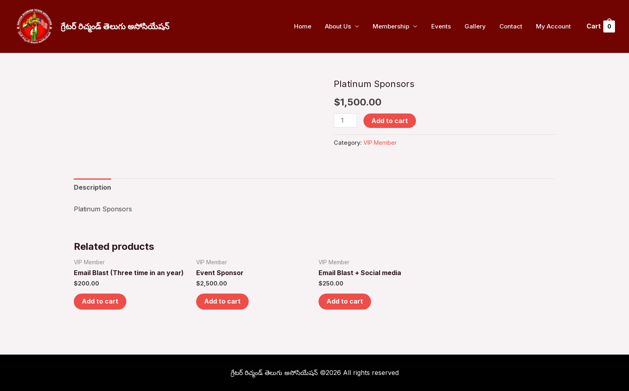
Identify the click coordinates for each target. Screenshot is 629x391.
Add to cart (389, 121)
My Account (554, 26)
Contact (513, 26)
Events (447, 26)
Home (313, 26)
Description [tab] (92, 187)
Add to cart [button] (100, 302)
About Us (347, 26)
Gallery (479, 26)
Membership (398, 26)
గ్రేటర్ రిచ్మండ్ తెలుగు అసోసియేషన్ (115, 26)
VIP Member (380, 142)
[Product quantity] (345, 120)
